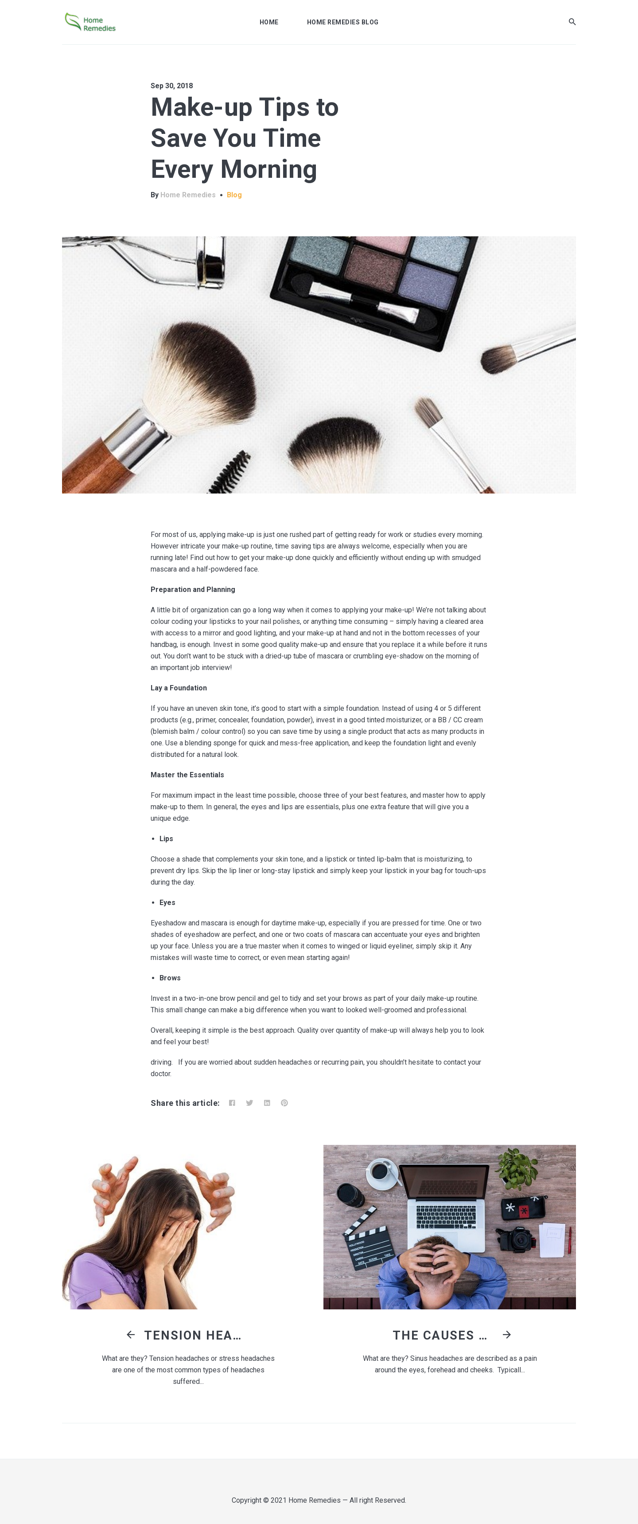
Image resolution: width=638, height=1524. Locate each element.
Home (269, 22)
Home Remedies (188, 195)
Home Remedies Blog (343, 22)
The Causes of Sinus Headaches (446, 1335)
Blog (234, 195)
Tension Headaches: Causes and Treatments (197, 1335)
